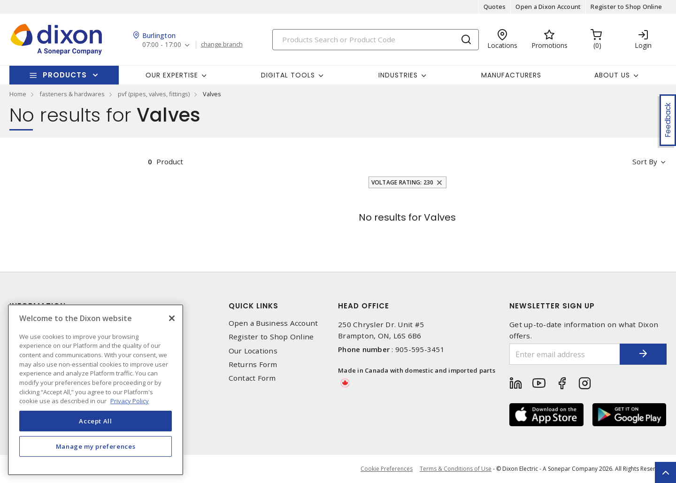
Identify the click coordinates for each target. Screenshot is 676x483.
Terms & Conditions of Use (456, 469)
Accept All (95, 421)
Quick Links (253, 306)
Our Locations (253, 350)
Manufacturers (511, 75)
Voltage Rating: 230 (402, 182)
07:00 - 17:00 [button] (161, 45)
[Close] (171, 318)
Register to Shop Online (626, 6)
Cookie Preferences (387, 469)
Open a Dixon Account (548, 6)
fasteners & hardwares (72, 94)
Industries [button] (398, 75)
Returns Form (253, 364)
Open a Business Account (273, 323)
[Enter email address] (564, 354)
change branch (222, 44)
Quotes (495, 6)
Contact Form (252, 378)
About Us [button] (612, 75)
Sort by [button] (644, 161)
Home (17, 94)
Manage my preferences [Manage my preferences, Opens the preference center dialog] (96, 446)
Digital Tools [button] (288, 75)
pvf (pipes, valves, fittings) (154, 94)
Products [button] (65, 75)
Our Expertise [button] (172, 75)
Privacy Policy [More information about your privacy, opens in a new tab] (129, 401)
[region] (96, 389)
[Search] (375, 39)
